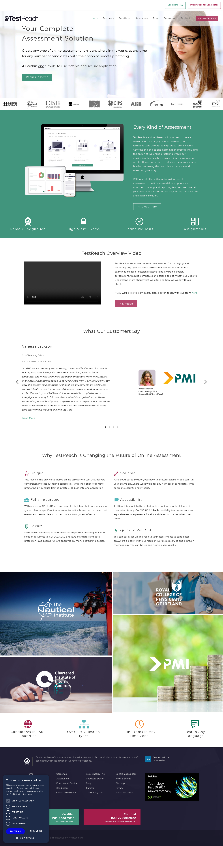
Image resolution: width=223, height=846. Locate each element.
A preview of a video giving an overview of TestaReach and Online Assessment (62, 282)
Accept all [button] (15, 831)
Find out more (147, 206)
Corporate (61, 774)
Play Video (126, 304)
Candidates (62, 788)
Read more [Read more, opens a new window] (27, 794)
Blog (88, 783)
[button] (26, 838)
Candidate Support (126, 774)
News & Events (123, 779)
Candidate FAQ (175, 5)
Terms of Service (124, 793)
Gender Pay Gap (94, 793)
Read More (28, 418)
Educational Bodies (66, 783)
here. (194, 293)
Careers (90, 788)
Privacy (119, 788)
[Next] (205, 382)
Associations (62, 779)
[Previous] (17, 382)
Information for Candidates (204, 5)
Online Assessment (66, 793)
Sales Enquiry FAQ (95, 774)
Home (30, 774)
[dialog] (26, 809)
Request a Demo (207, 18)
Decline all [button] (36, 831)
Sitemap (120, 783)
